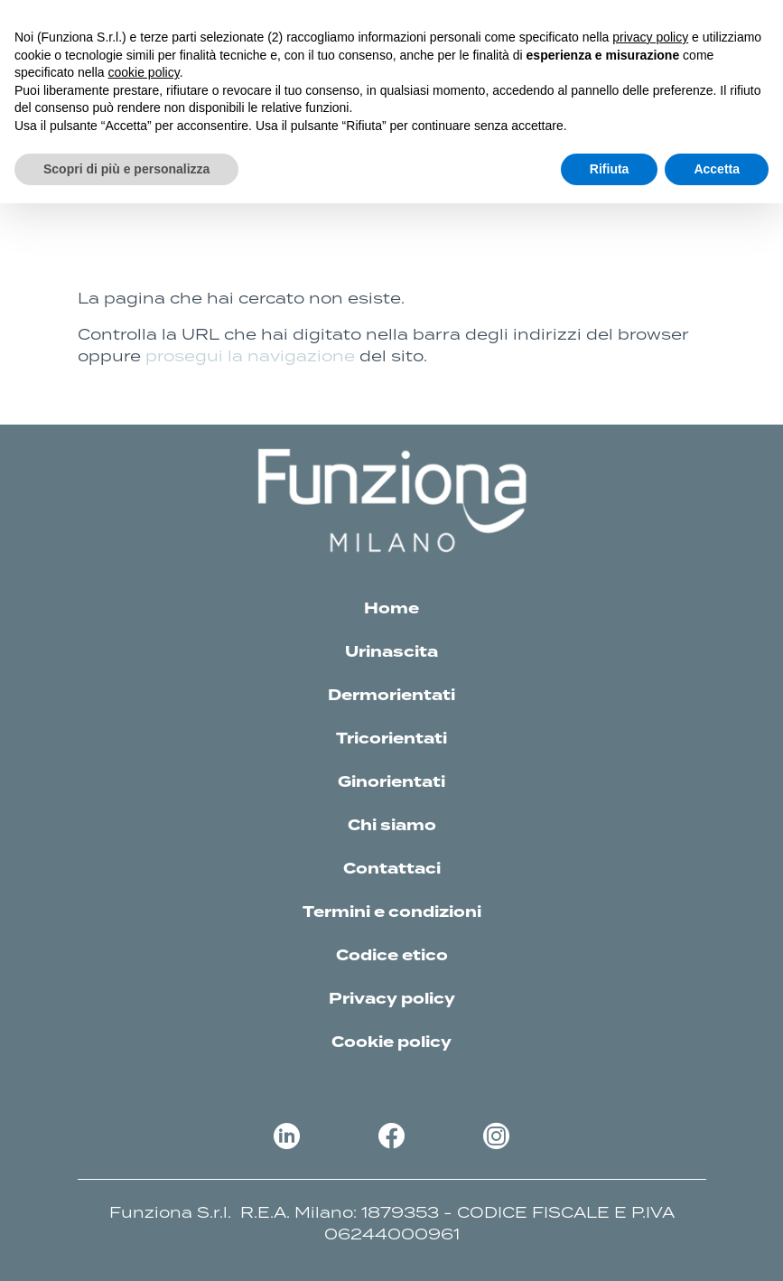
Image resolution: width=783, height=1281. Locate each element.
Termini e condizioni (392, 912)
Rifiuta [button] (609, 169)
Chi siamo (392, 826)
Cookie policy (391, 1042)
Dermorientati (391, 695)
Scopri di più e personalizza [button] (126, 169)
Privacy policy (392, 999)
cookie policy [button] (144, 72)
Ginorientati (391, 782)
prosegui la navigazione (250, 356)
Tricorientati (391, 739)
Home (391, 609)
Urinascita (391, 652)
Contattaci (392, 869)
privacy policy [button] (650, 37)
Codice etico (392, 956)
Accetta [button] (717, 169)
